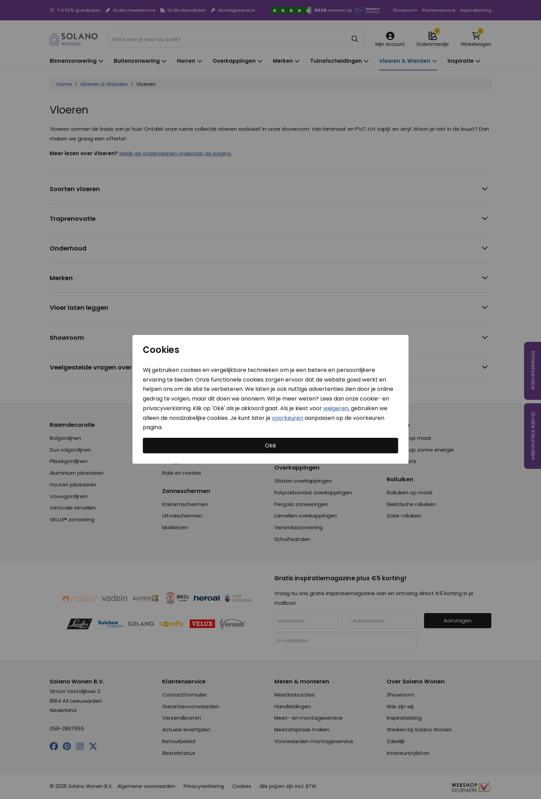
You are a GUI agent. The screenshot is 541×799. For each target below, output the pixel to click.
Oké (270, 446)
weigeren (335, 408)
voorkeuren (287, 418)
